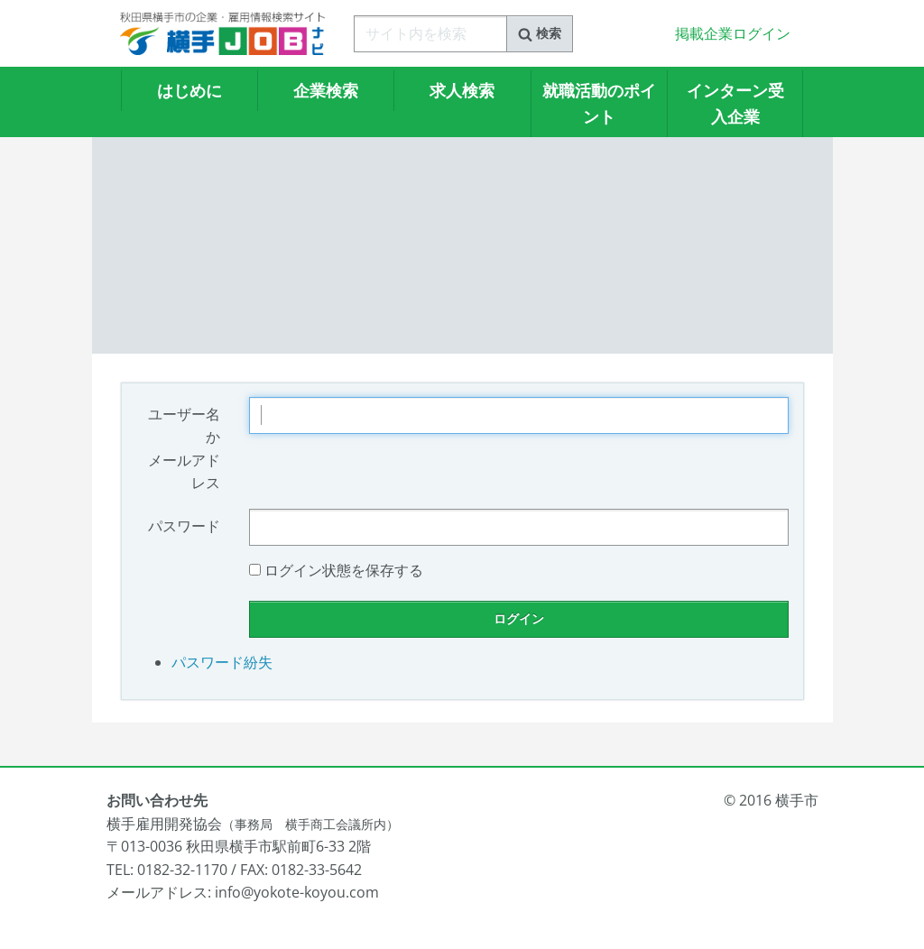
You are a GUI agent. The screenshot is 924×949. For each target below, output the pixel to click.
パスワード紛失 (222, 662)
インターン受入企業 (735, 103)
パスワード (184, 526)
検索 (539, 32)
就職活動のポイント (599, 103)
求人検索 (462, 90)
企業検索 (325, 90)
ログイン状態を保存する (343, 570)
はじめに (189, 90)
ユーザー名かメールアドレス (184, 448)
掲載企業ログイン (732, 33)
